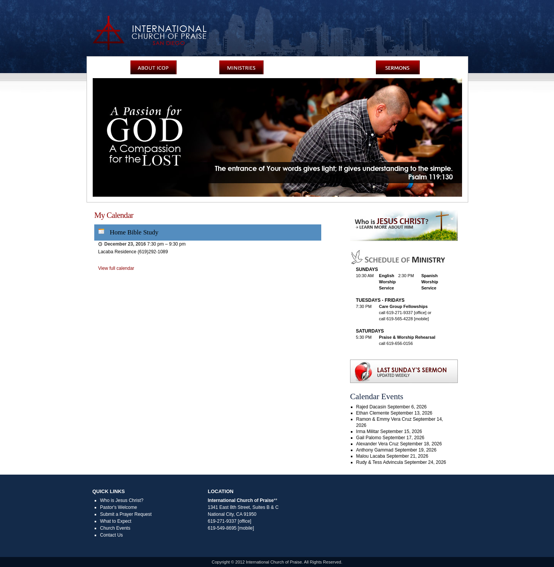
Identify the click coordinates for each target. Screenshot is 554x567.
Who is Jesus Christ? (122, 500)
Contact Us (111, 535)
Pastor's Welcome (118, 507)
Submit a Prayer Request (126, 514)
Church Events (115, 528)
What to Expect (115, 521)
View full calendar (116, 268)
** (275, 500)
